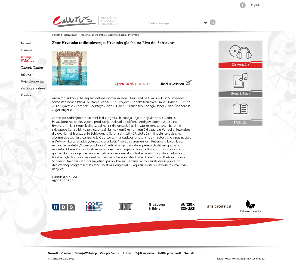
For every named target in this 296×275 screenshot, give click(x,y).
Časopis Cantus (32, 67)
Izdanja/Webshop (86, 253)
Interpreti (133, 34)
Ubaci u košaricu (172, 84)
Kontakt (27, 95)
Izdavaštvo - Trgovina (77, 34)
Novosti (26, 43)
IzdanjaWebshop (27, 58)
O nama (26, 50)
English (255, 5)
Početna (57, 34)
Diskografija (99, 34)
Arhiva (26, 74)
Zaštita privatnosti (34, 88)
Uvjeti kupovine (32, 81)
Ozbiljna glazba (117, 34)
